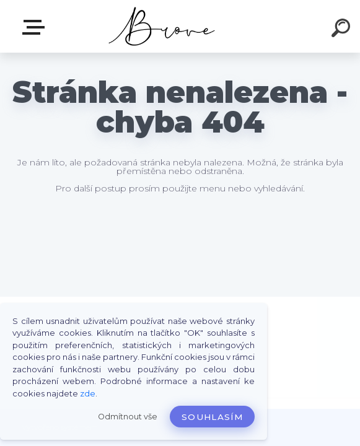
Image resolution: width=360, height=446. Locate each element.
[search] (342, 29)
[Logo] (161, 26)
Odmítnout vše (127, 416)
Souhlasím (212, 417)
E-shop (36, 27)
